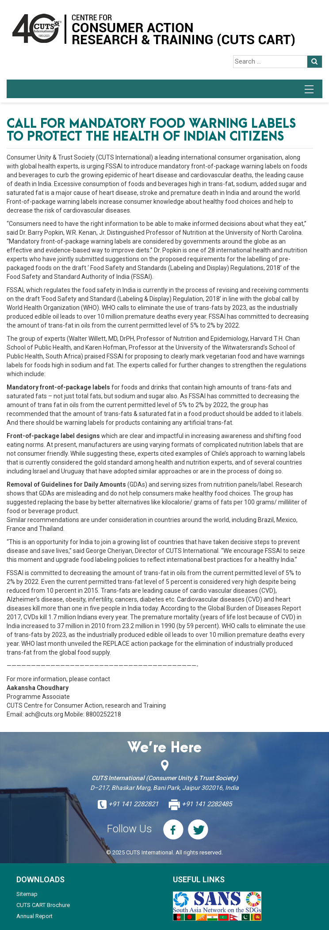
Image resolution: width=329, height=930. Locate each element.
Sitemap (27, 894)
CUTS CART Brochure (43, 905)
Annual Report (34, 916)
